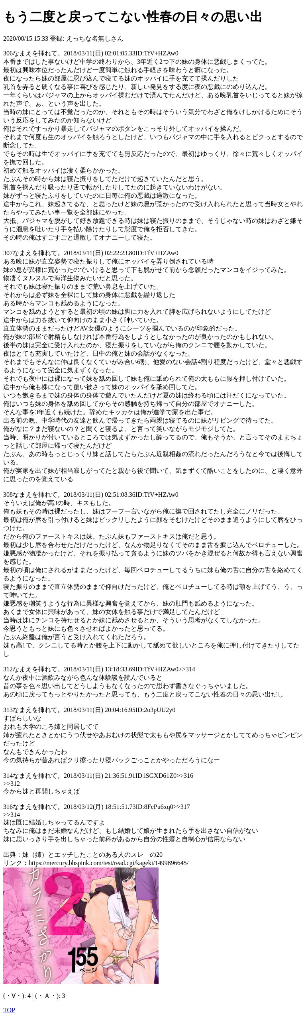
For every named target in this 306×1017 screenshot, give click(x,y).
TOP (9, 1010)
